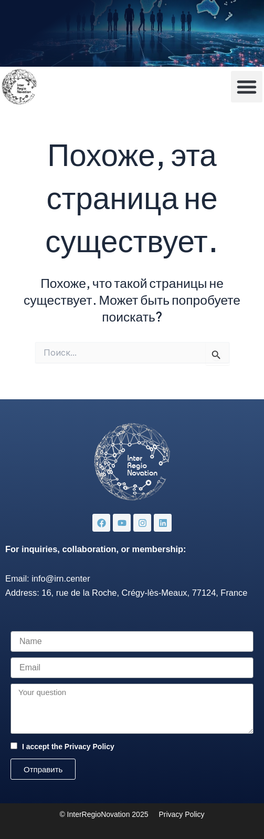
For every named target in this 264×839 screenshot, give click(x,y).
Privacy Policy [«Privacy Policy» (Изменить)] (181, 814)
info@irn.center (60, 578)
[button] (246, 86)
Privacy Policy (89, 746)
